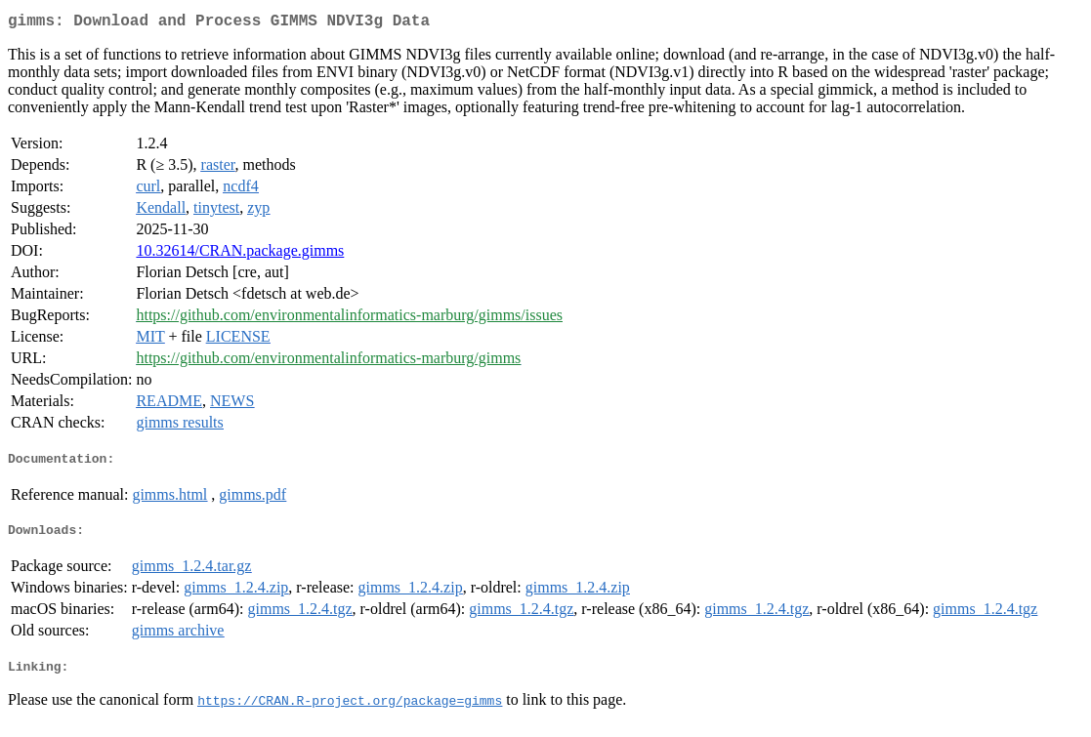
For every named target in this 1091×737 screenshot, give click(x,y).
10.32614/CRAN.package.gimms (240, 254)
